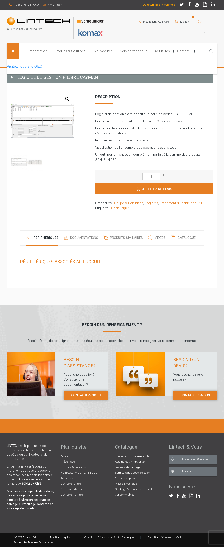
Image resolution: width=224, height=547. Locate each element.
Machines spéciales (127, 478)
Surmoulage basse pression (132, 472)
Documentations (84, 238)
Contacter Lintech (71, 483)
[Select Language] (207, 32)
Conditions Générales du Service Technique (109, 537)
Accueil (65, 456)
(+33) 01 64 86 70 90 (24, 4)
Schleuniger (120, 208)
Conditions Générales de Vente (164, 537)
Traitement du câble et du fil (181, 203)
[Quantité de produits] (151, 176)
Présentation (37, 51)
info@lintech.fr (53, 4)
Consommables (124, 494)
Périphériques (45, 238)
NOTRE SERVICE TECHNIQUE (79, 472)
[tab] (42, 238)
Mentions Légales (60, 537)
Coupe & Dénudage (128, 203)
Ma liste (182, 21)
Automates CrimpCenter (130, 461)
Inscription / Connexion (189, 459)
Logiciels (151, 203)
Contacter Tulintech (72, 494)
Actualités (162, 51)
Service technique (133, 51)
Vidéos (160, 238)
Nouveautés (103, 51)
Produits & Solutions (69, 51)
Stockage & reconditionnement (133, 489)
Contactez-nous (86, 395)
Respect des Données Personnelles (33, 542)
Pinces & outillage (126, 483)
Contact (183, 51)
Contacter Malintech (73, 489)
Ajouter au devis (157, 189)
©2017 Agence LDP (24, 537)
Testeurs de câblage (127, 467)
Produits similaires (126, 238)
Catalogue (187, 238)
